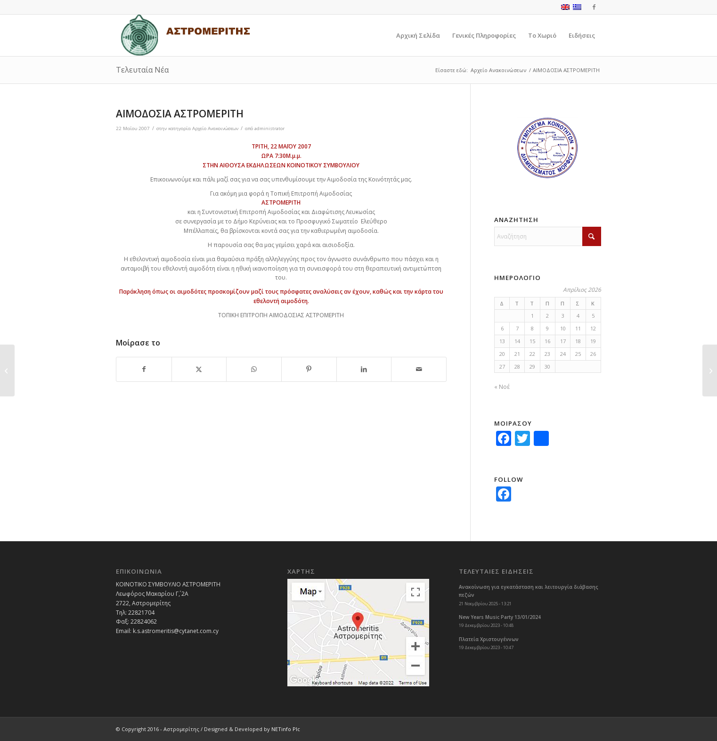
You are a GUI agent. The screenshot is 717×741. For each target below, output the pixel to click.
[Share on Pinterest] (309, 369)
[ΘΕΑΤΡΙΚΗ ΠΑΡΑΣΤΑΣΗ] (7, 370)
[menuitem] (418, 35)
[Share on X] (199, 369)
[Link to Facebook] (594, 7)
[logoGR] (185, 35)
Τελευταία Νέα (142, 70)
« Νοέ (502, 387)
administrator (269, 128)
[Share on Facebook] (143, 369)
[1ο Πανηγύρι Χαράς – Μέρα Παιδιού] (709, 370)
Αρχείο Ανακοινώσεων (215, 128)
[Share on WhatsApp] (254, 369)
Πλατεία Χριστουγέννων (489, 639)
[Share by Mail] (418, 369)
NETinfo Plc (285, 729)
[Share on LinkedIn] (364, 369)
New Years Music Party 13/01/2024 (500, 617)
